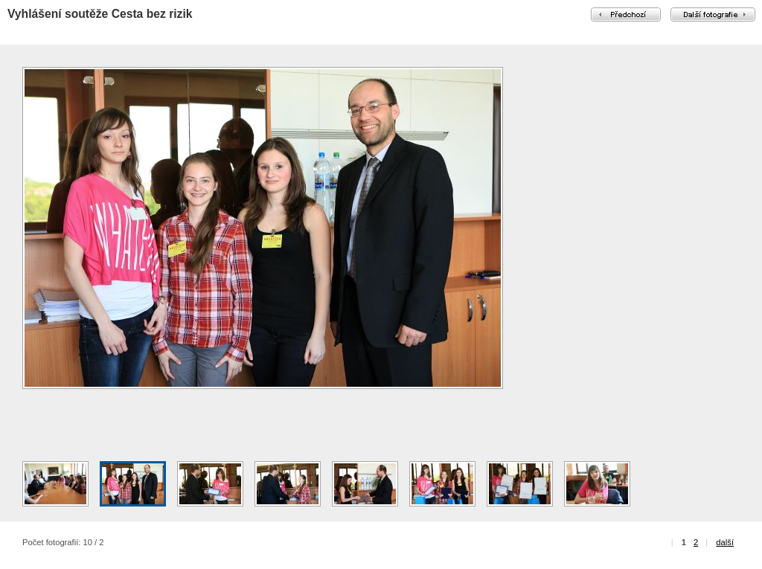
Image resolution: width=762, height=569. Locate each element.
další (725, 542)
